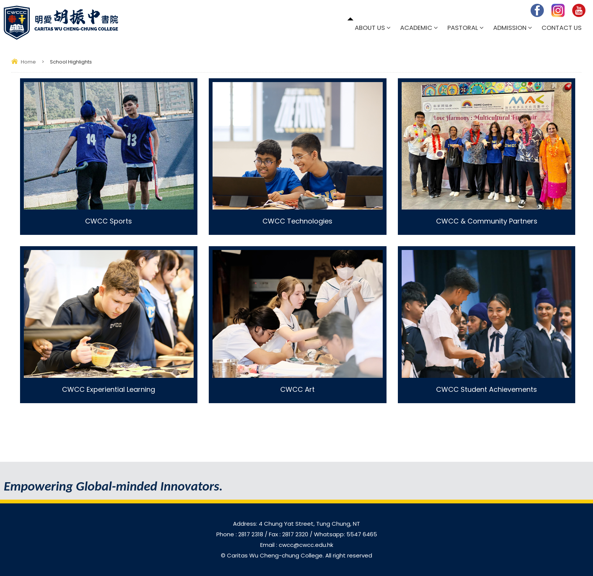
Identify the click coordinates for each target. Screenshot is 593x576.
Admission (509, 27)
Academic (416, 27)
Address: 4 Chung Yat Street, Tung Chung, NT (296, 524)
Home (28, 61)
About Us (370, 27)
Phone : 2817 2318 (240, 534)
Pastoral (462, 27)
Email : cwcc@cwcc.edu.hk (296, 545)
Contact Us (562, 27)
